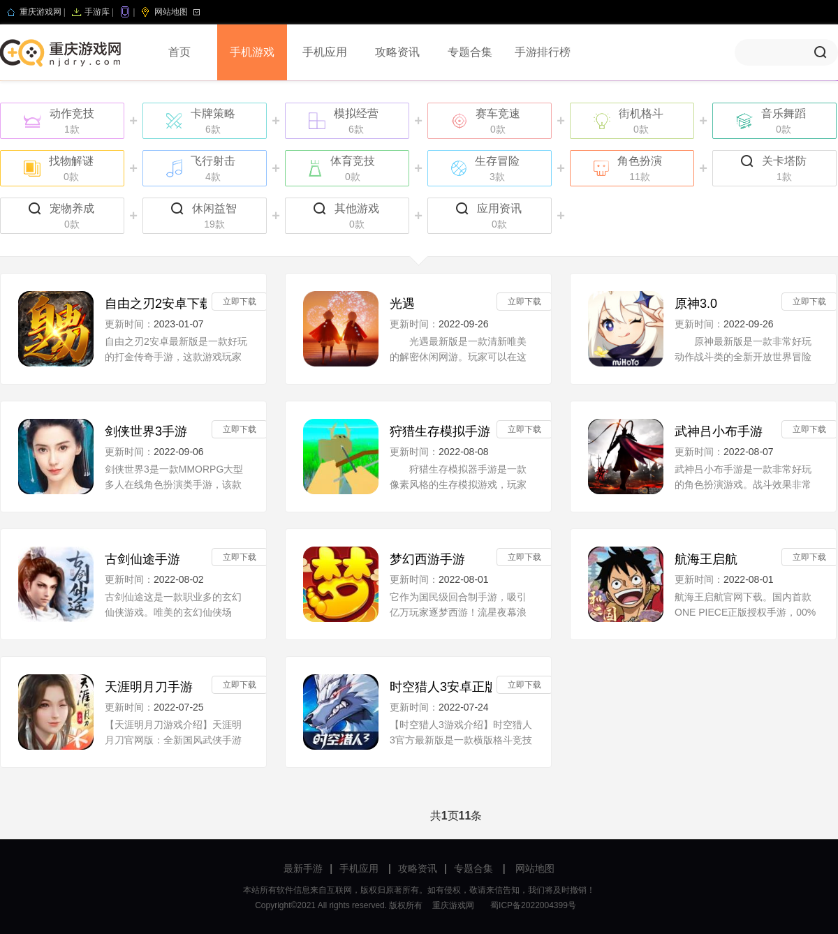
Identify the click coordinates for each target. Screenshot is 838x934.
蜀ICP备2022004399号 (533, 905)
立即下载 (239, 301)
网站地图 (171, 12)
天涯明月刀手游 (149, 687)
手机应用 (324, 52)
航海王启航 (706, 559)
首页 (179, 52)
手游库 (97, 12)
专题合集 (470, 52)
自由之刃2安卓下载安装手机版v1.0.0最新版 (156, 304)
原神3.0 (696, 304)
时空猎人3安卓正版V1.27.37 (441, 687)
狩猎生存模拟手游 (440, 431)
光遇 (402, 304)
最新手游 (303, 868)
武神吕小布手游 (719, 431)
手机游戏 (252, 52)
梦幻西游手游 (427, 559)
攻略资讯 (397, 52)
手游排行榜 (543, 52)
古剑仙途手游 (142, 559)
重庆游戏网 (40, 12)
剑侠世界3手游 (146, 431)
